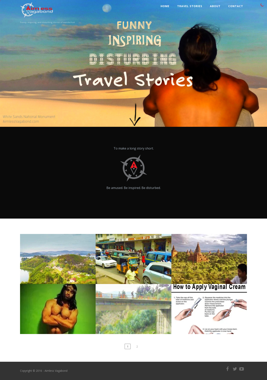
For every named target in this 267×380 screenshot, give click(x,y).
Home (165, 6)
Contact (235, 6)
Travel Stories (189, 6)
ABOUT (215, 6)
